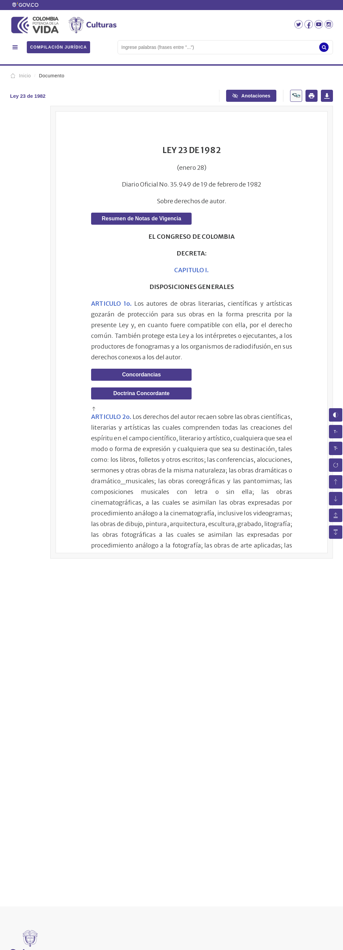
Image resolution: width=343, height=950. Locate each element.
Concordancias (141, 374)
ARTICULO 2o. (111, 417)
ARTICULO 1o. (111, 303)
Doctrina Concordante (141, 393)
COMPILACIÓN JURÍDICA (58, 47)
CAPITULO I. (191, 270)
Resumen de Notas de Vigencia (141, 218)
